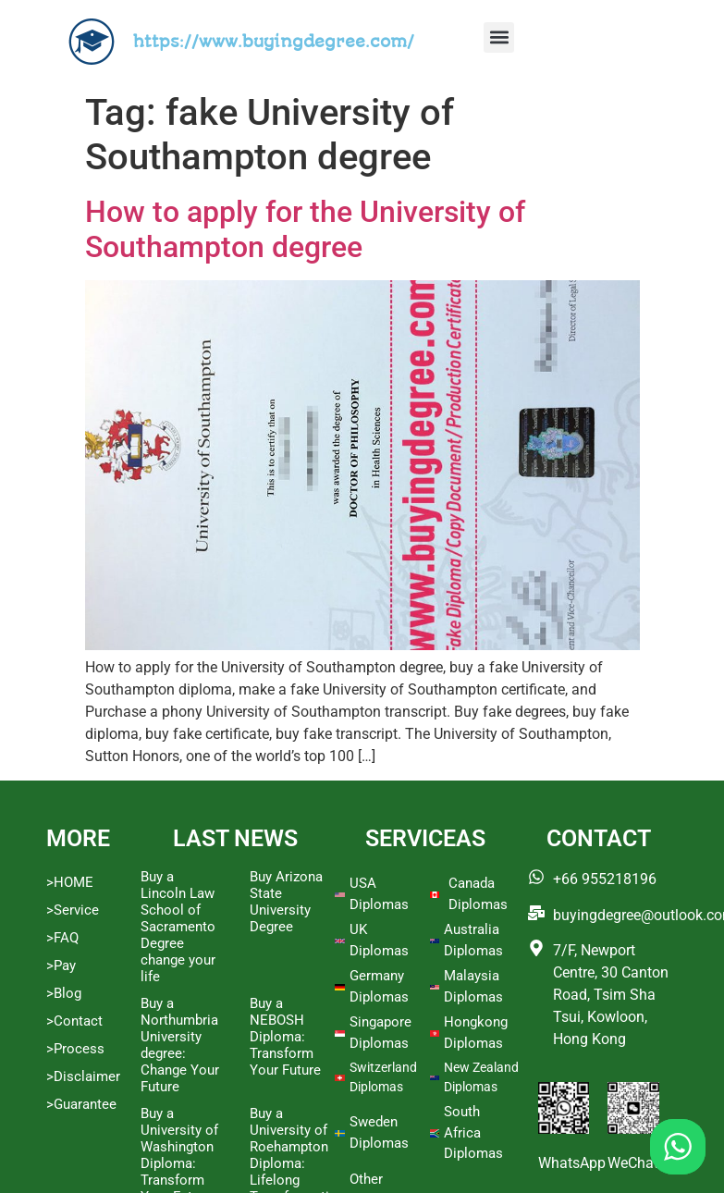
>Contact (74, 1021)
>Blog (63, 993)
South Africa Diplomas (473, 1132)
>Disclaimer (83, 1076)
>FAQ (62, 937)
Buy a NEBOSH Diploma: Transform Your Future (285, 1036)
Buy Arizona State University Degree (286, 901)
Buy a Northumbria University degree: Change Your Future (180, 1045)
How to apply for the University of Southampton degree (305, 229)
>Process (75, 1048)
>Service (72, 910)
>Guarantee (81, 1104)
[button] (499, 37)
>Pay (61, 965)
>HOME (69, 882)
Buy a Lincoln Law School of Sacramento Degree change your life (178, 926)
